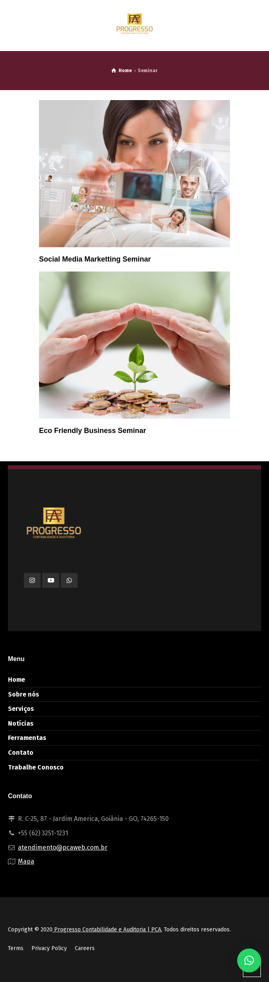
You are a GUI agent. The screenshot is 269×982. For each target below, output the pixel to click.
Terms (15, 948)
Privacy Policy (49, 948)
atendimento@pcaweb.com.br (62, 847)
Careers (85, 948)
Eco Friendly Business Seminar (92, 431)
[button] (249, 960)
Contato (20, 752)
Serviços (21, 708)
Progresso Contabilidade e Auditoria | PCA (107, 929)
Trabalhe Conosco (36, 767)
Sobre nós (23, 694)
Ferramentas (27, 738)
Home (16, 679)
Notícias (20, 723)
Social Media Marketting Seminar (95, 259)
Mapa (26, 861)
